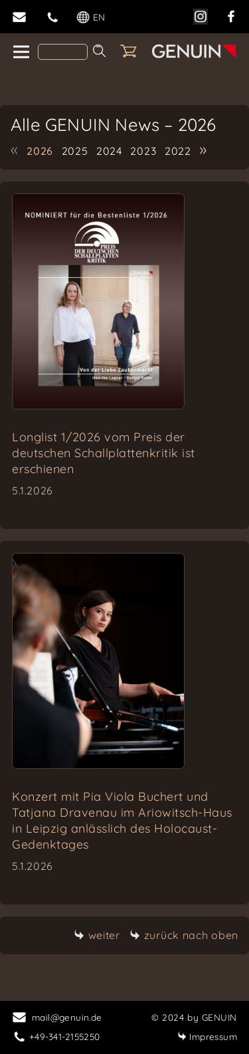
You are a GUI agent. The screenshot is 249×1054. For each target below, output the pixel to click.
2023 (143, 151)
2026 (40, 151)
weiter (97, 935)
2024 (109, 151)
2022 (178, 151)
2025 (75, 151)
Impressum (207, 1036)
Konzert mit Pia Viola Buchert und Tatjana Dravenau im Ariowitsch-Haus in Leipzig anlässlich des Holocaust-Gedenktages (122, 820)
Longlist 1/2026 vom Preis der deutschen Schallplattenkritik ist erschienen (103, 452)
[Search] (63, 52)
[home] (20, 52)
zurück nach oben (183, 935)
